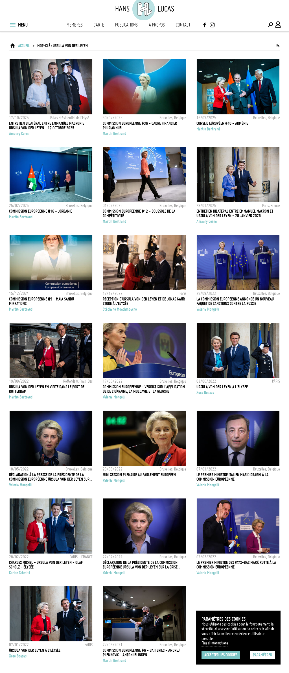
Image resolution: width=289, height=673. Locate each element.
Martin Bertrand (114, 133)
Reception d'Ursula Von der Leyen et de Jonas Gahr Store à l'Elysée (144, 301)
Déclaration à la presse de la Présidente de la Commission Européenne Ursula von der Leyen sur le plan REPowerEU (49, 477)
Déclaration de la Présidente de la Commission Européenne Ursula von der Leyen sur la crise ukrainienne (140, 564)
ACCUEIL (24, 45)
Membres (75, 25)
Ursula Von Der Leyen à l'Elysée (34, 650)
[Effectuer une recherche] (270, 25)
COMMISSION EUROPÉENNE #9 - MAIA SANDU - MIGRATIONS (43, 301)
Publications (126, 25)
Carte (99, 25)
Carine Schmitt (19, 572)
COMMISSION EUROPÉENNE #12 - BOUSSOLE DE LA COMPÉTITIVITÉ (139, 213)
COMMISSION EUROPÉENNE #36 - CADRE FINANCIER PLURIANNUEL (140, 125)
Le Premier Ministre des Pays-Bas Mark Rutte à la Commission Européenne (236, 564)
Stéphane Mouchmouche (120, 309)
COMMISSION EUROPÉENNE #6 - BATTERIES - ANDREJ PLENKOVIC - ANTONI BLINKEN (141, 652)
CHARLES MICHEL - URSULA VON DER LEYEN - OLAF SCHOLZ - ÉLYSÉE (46, 564)
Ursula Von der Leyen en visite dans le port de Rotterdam (46, 389)
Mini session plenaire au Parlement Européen (139, 474)
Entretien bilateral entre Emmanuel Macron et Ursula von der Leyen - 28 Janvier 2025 (234, 213)
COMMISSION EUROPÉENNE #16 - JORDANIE (40, 211)
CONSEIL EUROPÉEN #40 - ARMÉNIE (222, 123)
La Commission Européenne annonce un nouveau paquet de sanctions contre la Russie (235, 301)
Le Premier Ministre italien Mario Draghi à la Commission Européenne (232, 477)
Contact (183, 25)
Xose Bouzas (205, 392)
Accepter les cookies (220, 654)
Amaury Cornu (19, 133)
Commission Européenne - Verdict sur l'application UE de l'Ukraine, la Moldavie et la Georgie (144, 389)
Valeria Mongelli (207, 309)
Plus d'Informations (215, 643)
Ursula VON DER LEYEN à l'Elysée (222, 387)
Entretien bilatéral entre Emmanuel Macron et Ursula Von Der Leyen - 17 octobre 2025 (47, 125)
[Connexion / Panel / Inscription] (278, 25)
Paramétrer (262, 654)
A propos (157, 25)
